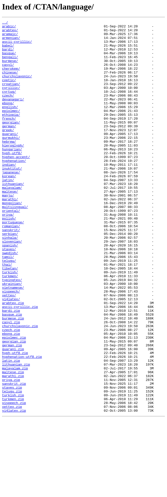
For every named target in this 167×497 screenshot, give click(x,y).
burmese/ (10, 69)
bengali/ (10, 64)
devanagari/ (13, 115)
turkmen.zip (13, 475)
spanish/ (10, 290)
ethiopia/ (11, 133)
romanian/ (11, 267)
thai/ (7, 313)
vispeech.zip (14, 479)
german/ (9, 147)
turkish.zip (13, 470)
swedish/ (10, 299)
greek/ (8, 152)
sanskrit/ (11, 272)
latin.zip (11, 429)
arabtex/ (10, 32)
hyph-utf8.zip (15, 419)
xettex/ (9, 350)
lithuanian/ (13, 216)
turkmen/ (10, 327)
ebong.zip (11, 396)
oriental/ (11, 249)
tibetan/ (10, 318)
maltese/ (10, 226)
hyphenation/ (14, 189)
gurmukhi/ (11, 161)
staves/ (9, 295)
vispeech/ (11, 346)
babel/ (8, 50)
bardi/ (8, 55)
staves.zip (12, 461)
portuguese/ (13, 263)
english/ (10, 124)
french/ (9, 138)
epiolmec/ (11, 129)
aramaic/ (10, 37)
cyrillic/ (11, 101)
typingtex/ (12, 332)
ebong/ (8, 120)
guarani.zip (13, 415)
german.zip (12, 410)
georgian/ (11, 143)
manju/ (8, 230)
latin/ (8, 212)
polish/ (9, 258)
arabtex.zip (13, 359)
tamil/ (8, 304)
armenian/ (11, 41)
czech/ (8, 110)
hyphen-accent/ (16, 184)
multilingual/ (15, 244)
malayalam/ (12, 221)
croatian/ (11, 97)
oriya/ (8, 253)
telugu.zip (12, 465)
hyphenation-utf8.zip (22, 424)
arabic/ (9, 27)
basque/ (9, 60)
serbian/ (10, 276)
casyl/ (8, 73)
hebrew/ (9, 166)
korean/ (9, 207)
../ (5, 23)
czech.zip (11, 392)
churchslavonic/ (17, 87)
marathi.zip (13, 447)
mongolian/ (12, 239)
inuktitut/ (12, 198)
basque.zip (12, 373)
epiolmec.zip (14, 401)
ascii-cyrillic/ (17, 46)
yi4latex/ (11, 355)
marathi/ (10, 235)
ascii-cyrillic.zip (20, 364)
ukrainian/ (12, 336)
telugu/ (9, 309)
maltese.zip (13, 442)
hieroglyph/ (13, 170)
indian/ (9, 193)
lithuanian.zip (16, 433)
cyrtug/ (9, 106)
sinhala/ (10, 281)
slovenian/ (12, 286)
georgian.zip (14, 405)
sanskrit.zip (14, 456)
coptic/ (9, 92)
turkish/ (10, 322)
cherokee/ (11, 78)
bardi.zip (11, 369)
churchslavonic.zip (20, 387)
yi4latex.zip (14, 488)
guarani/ (10, 156)
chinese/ (10, 83)
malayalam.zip (15, 438)
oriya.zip (11, 452)
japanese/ (11, 203)
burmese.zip (13, 378)
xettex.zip (12, 484)
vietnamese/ (13, 341)
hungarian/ (12, 175)
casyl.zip (11, 382)
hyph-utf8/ (12, 180)
